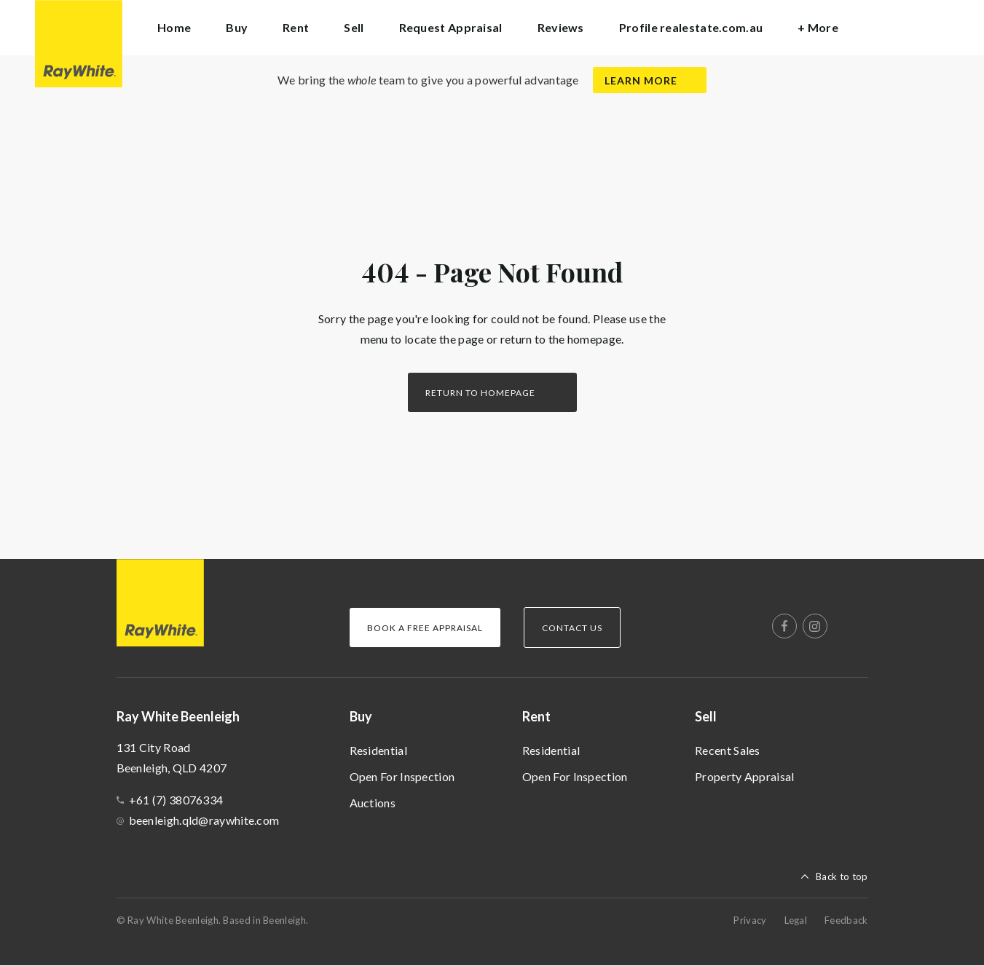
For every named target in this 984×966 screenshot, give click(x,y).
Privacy (749, 920)
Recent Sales (727, 750)
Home (174, 27)
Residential (378, 750)
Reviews (561, 27)
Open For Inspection (402, 776)
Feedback (845, 920)
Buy (361, 716)
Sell (706, 716)
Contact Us (572, 627)
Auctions (372, 802)
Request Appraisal (451, 27)
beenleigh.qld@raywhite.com (204, 820)
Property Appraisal (744, 776)
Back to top (841, 876)
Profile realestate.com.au (691, 27)
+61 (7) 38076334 (176, 800)
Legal (796, 920)
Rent (536, 716)
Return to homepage (480, 392)
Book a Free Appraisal (425, 627)
